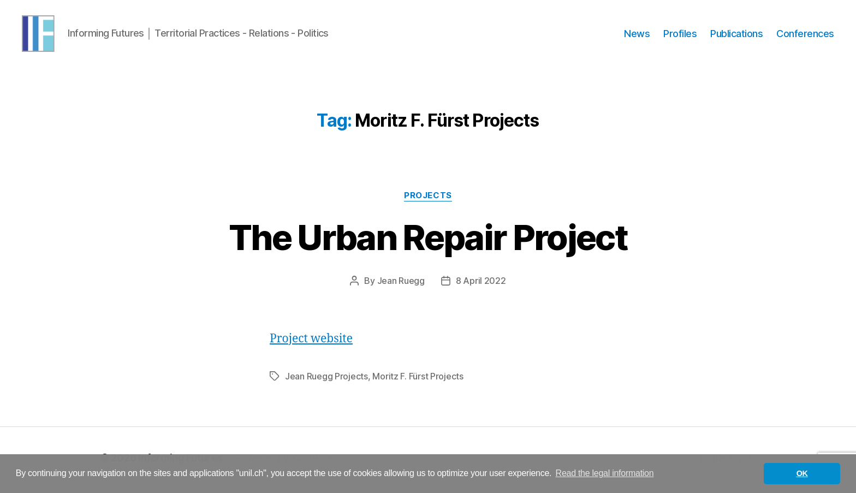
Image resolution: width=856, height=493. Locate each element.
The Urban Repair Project (428, 242)
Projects (427, 200)
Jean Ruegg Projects (326, 380)
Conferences (805, 35)
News (637, 35)
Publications (736, 35)
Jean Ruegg (401, 285)
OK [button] (802, 473)
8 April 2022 (481, 285)
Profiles (680, 35)
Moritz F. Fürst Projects (417, 380)
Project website (311, 343)
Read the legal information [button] (605, 473)
